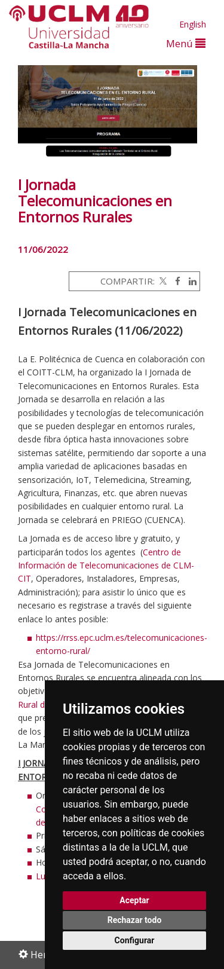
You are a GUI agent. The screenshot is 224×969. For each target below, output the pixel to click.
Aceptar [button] (134, 900)
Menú (185, 43)
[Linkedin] (190, 281)
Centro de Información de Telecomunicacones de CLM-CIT (106, 565)
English (192, 24)
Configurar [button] (135, 940)
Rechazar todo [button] (135, 920)
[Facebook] (174, 281)
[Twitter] (162, 281)
